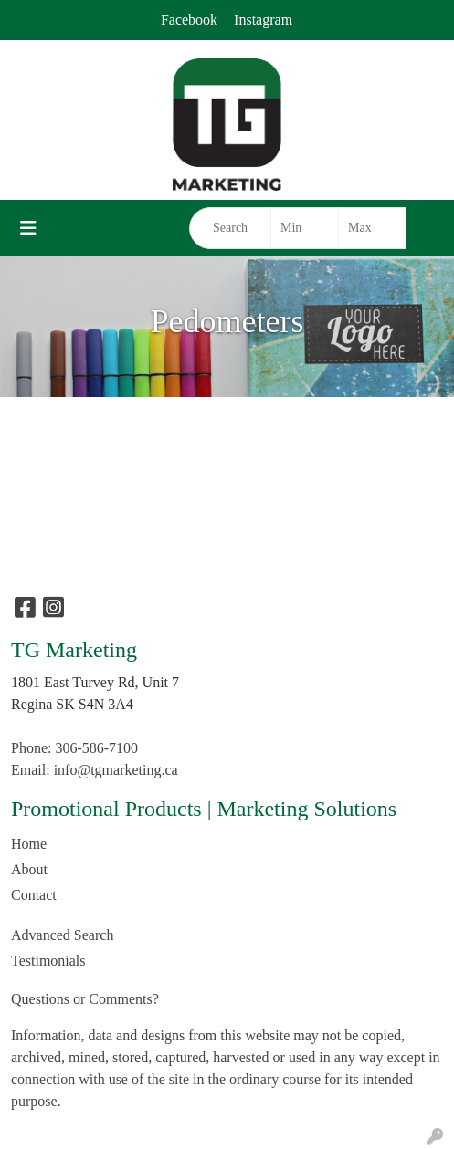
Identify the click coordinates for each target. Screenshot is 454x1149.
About (29, 869)
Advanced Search (62, 935)
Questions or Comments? (85, 999)
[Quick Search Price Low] (304, 228)
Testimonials (48, 960)
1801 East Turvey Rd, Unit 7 (95, 682)
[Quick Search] (230, 228)
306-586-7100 (96, 748)
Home (29, 843)
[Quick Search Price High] (372, 228)
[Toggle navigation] (28, 228)
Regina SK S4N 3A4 (72, 704)
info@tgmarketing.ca (116, 770)
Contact (34, 895)
